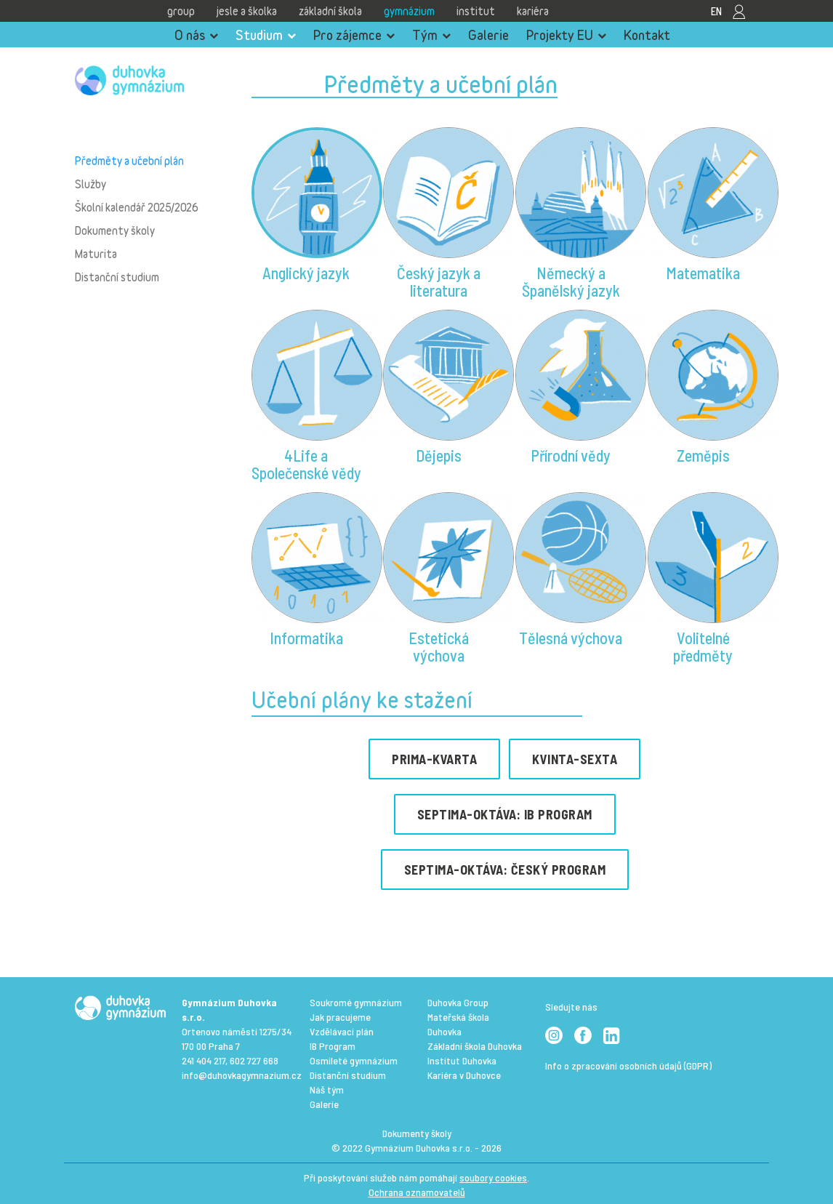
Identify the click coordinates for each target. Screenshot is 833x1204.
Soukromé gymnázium (356, 1002)
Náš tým (327, 1089)
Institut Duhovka (461, 1060)
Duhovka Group (457, 1002)
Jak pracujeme (340, 1017)
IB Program (332, 1046)
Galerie (488, 35)
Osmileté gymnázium (354, 1060)
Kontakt (647, 35)
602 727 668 (254, 1060)
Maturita (96, 253)
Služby (90, 183)
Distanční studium (117, 277)
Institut (475, 10)
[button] (306, 214)
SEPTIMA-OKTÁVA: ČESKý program (505, 870)
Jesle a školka (247, 10)
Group (181, 10)
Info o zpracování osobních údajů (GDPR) (628, 1065)
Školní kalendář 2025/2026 (136, 207)
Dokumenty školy (115, 230)
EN (716, 10)
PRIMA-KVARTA (434, 759)
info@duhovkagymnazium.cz (242, 1075)
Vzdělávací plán (342, 1031)
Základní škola (330, 10)
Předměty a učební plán (129, 160)
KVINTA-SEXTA (574, 759)
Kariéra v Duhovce (464, 1075)
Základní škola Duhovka (474, 1046)
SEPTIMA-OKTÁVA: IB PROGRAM (504, 814)
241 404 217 (203, 1060)
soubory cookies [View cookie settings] (493, 1177)
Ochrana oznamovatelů (417, 1192)
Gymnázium (409, 10)
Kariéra (533, 10)
